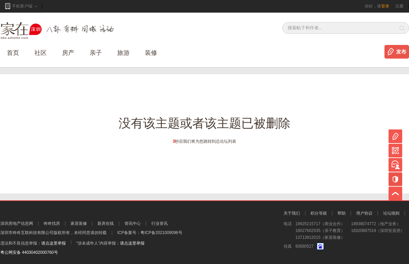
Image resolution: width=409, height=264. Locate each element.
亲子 (96, 52)
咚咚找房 (52, 223)
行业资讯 (159, 223)
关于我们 (292, 213)
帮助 (341, 213)
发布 (401, 52)
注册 (399, 6)
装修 (151, 52)
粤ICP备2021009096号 (161, 232)
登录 (385, 6)
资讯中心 (132, 223)
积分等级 (318, 213)
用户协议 (364, 213)
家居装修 (79, 223)
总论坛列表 (226, 141)
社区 (40, 52)
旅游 (123, 52)
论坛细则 (391, 213)
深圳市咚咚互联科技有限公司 (27, 232)
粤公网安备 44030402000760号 (29, 252)
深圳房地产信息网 (16, 223)
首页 (13, 52)
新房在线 (105, 223)
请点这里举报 (53, 243)
